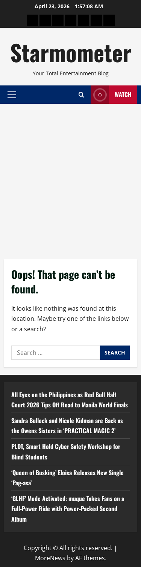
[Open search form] (81, 94)
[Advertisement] (70, 178)
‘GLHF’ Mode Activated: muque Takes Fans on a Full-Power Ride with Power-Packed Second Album (67, 508)
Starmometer (70, 52)
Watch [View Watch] (111, 94)
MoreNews (50, 558)
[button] (12, 94)
